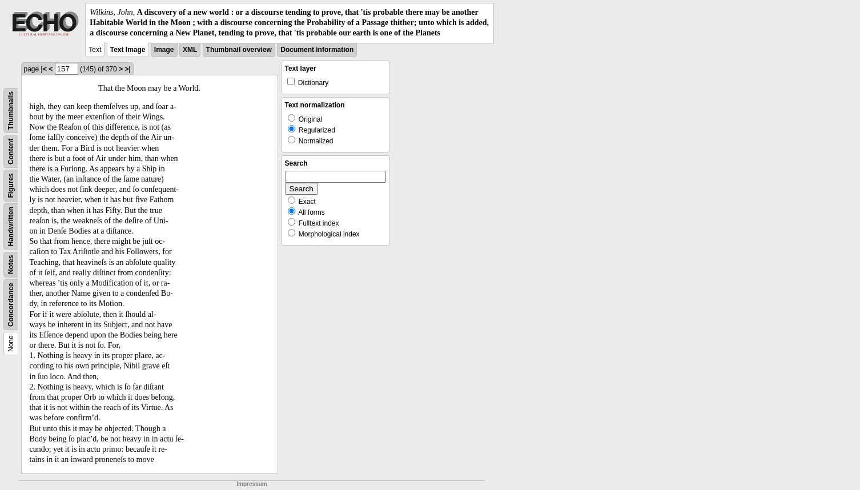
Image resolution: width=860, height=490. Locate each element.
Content (11, 151)
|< (44, 69)
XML (190, 50)
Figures (11, 185)
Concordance (11, 305)
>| (127, 69)
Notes (11, 264)
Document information (316, 50)
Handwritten (11, 226)
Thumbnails (11, 110)
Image (164, 50)
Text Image (128, 50)
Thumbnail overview (239, 50)
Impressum (251, 484)
